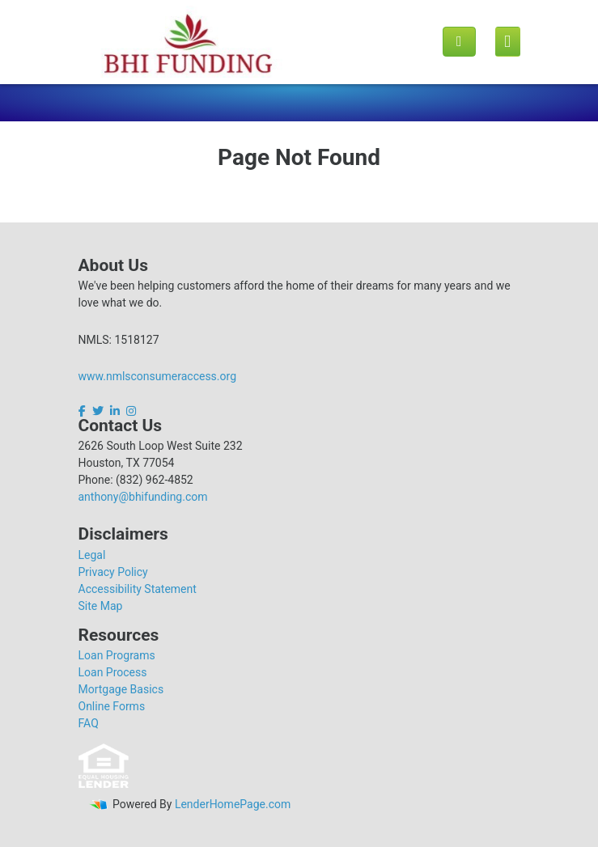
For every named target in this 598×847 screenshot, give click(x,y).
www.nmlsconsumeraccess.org (157, 376)
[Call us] (459, 42)
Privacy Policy (113, 571)
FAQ (88, 723)
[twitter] (98, 411)
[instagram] (131, 411)
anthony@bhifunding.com (143, 496)
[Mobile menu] (507, 42)
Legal (92, 554)
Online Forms (112, 706)
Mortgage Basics (121, 689)
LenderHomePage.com (233, 804)
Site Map (100, 605)
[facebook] (83, 411)
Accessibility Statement (137, 588)
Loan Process (112, 672)
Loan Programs (116, 655)
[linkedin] (115, 411)
